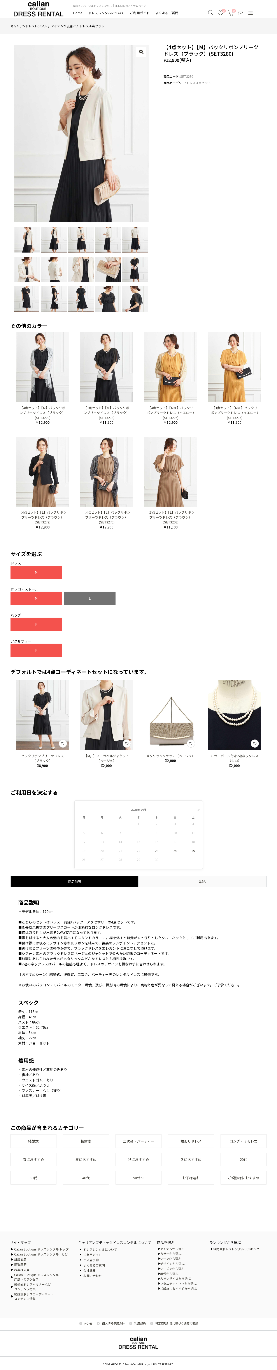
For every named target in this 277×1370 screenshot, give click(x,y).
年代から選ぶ (169, 1273)
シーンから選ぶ (170, 1258)
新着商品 (20, 1259)
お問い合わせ (92, 1275)
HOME (88, 1323)
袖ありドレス (191, 1141)
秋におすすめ (138, 1159)
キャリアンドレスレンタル (29, 26)
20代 (243, 1159)
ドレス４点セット (92, 26)
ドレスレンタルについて (106, 12)
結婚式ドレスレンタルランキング (236, 1249)
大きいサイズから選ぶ (175, 1278)
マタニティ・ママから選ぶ (178, 1283)
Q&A (202, 881)
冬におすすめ (191, 1159)
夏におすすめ (85, 1159)
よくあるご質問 (166, 12)
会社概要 (89, 1270)
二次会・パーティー (138, 1141)
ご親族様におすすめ (243, 1177)
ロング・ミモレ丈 (244, 1141)
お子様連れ (191, 1177)
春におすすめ (33, 1159)
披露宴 (86, 1141)
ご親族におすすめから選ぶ (178, 1288)
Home (77, 12)
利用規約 (140, 1323)
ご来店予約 (91, 1260)
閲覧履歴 (20, 1264)
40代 (86, 1177)
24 (175, 851)
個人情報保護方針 (113, 1323)
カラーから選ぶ (171, 1253)
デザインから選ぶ (172, 1263)
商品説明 (74, 881)
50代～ (138, 1177)
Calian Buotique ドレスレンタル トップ (41, 1249)
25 (193, 851)
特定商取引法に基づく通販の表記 (176, 1323)
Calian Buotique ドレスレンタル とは (41, 1254)
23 (156, 851)
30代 (33, 1177)
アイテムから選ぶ (63, 26)
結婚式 (33, 1141)
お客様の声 (22, 1270)
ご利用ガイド (140, 12)
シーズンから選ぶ (172, 1268)
